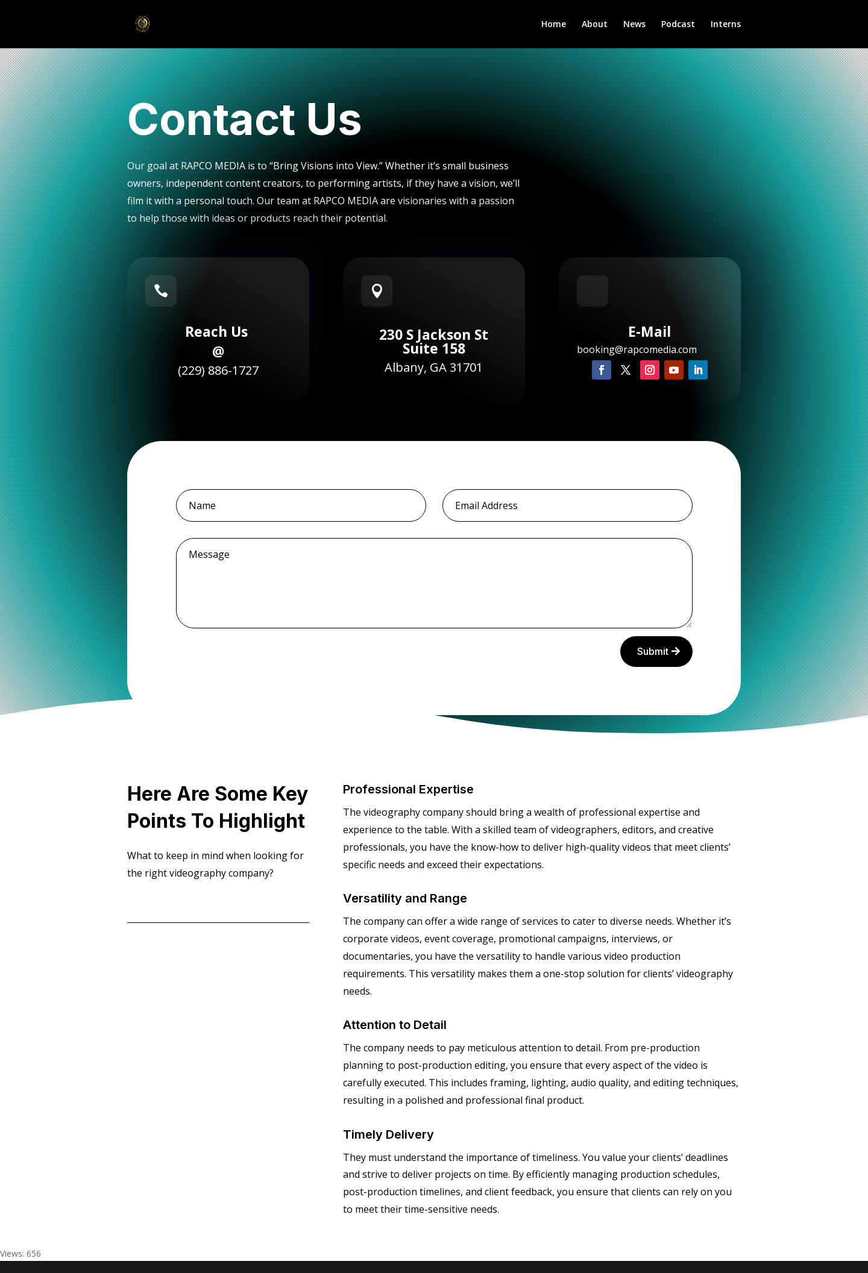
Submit (652, 651)
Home (553, 25)
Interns (726, 25)
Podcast (678, 25)
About (595, 25)
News (634, 25)
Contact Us (168, 903)
